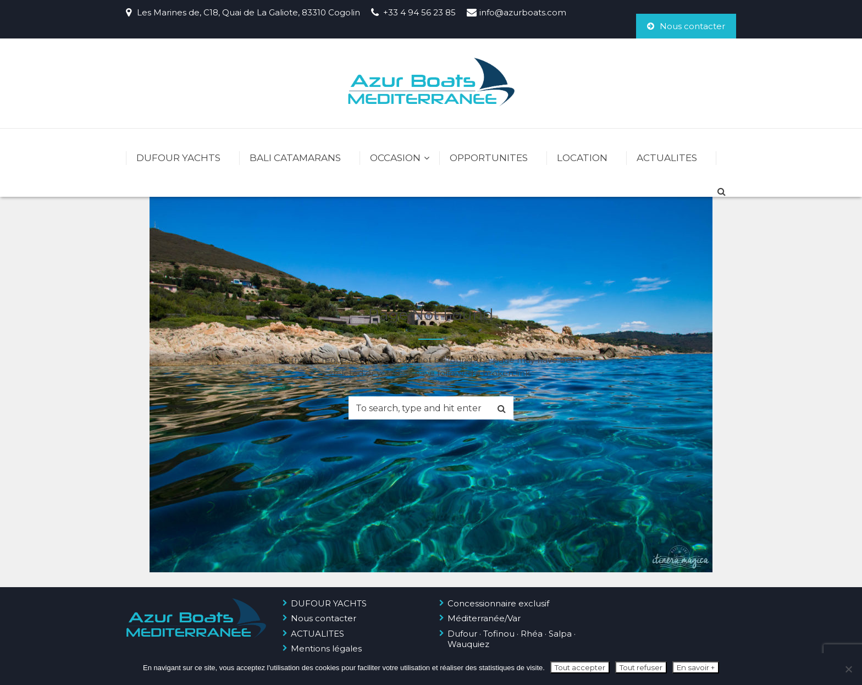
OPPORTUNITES (489, 157)
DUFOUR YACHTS (178, 157)
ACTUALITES (667, 157)
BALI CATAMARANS (295, 157)
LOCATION (582, 157)
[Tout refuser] (848, 669)
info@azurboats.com (522, 12)
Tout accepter (580, 667)
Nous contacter (686, 26)
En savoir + (696, 667)
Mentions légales (326, 648)
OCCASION (395, 157)
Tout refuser (641, 667)
